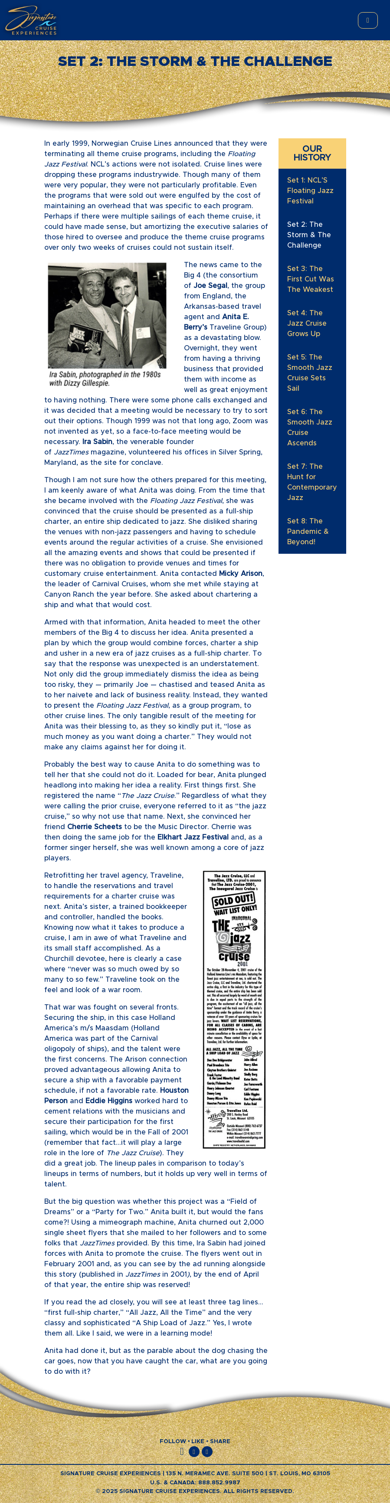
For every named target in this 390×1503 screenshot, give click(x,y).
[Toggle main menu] (368, 20)
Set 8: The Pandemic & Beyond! (308, 532)
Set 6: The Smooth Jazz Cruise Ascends (309, 427)
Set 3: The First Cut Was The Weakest (310, 279)
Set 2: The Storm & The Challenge (309, 235)
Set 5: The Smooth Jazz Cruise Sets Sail (309, 373)
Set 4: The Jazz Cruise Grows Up (307, 323)
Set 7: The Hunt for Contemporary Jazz (312, 482)
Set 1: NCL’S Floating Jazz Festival (310, 191)
